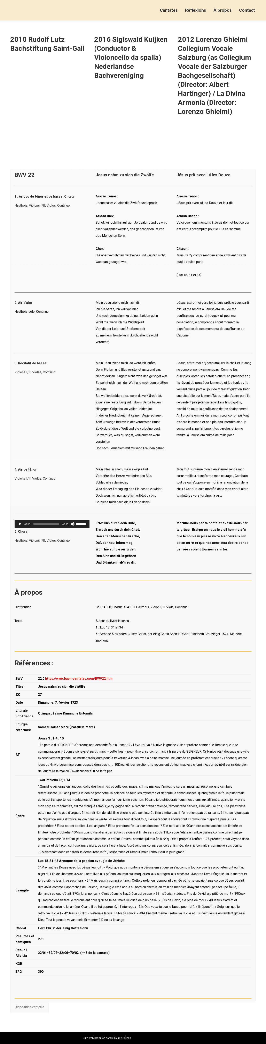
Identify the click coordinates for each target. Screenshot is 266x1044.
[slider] (46, 524)
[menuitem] (169, 10)
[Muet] (73, 524)
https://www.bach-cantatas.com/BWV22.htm (78, 679)
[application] (52, 524)
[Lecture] (20, 524)
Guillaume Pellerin (120, 1037)
